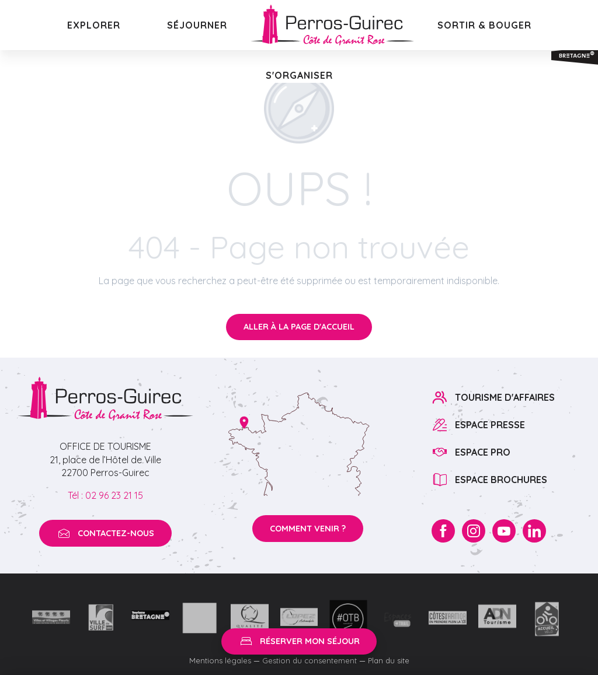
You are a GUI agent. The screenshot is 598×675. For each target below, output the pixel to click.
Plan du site (388, 660)
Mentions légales (220, 660)
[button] (94, 25)
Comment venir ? (308, 528)
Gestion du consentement (309, 660)
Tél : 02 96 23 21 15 (105, 495)
